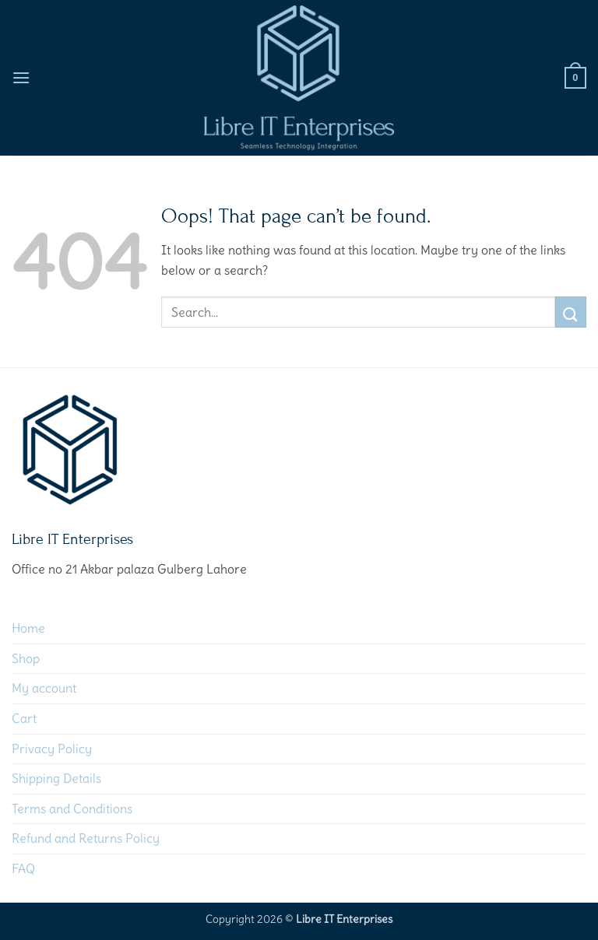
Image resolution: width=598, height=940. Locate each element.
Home (28, 628)
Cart (24, 718)
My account (44, 688)
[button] (21, 77)
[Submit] (570, 311)
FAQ (23, 868)
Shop (26, 658)
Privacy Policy (52, 748)
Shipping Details (56, 778)
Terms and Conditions (72, 808)
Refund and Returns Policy (86, 838)
